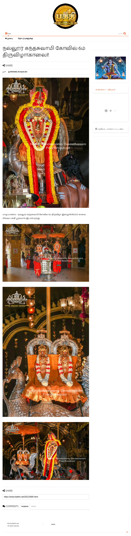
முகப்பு (9, 38)
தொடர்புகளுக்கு (25, 38)
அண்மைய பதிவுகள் (105, 89)
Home (53, 524)
